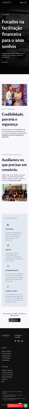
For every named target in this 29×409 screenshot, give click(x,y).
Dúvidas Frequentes (7, 377)
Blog (3, 381)
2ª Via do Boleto (6, 358)
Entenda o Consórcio (7, 370)
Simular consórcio (15, 405)
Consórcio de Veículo (7, 374)
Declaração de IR (6, 355)
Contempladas (5, 360)
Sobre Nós (4, 379)
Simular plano (14, 320)
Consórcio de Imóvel (7, 372)
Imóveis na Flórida (6, 351)
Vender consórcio (6, 353)
